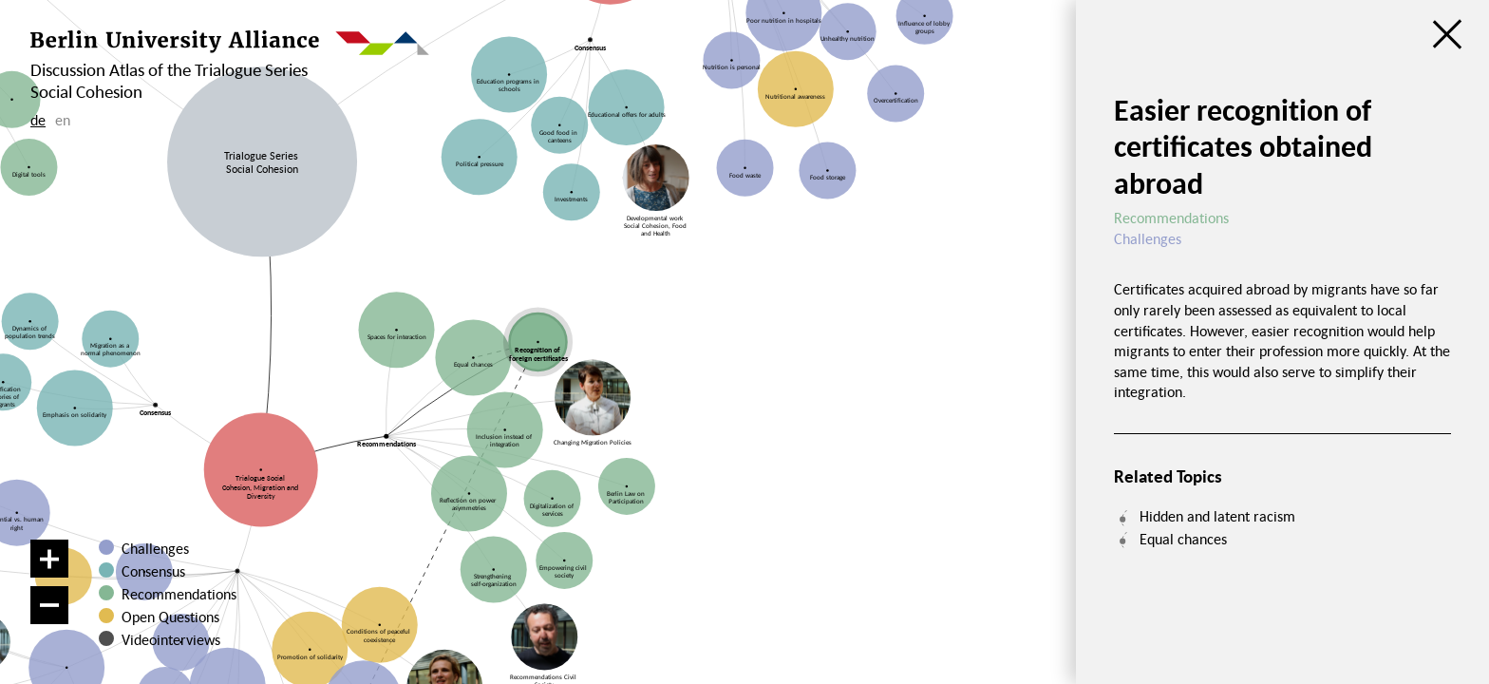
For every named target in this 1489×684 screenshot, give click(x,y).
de (38, 119)
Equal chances (1183, 538)
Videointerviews (171, 639)
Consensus (153, 571)
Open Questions (170, 616)
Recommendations (179, 593)
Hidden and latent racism (1217, 515)
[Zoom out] (49, 605)
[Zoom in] (49, 559)
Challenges (155, 548)
